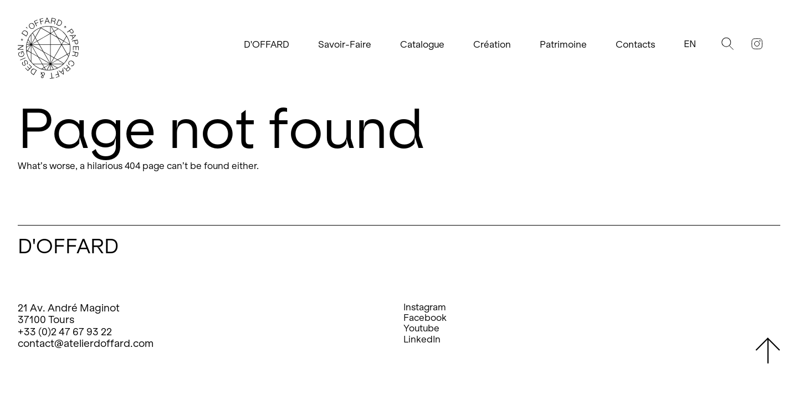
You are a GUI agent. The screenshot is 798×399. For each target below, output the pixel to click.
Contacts (635, 44)
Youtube (421, 328)
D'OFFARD (266, 44)
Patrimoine (563, 44)
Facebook (425, 318)
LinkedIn (422, 339)
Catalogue (422, 44)
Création (492, 44)
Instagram (424, 307)
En (690, 44)
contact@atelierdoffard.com (86, 343)
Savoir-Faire (344, 44)
